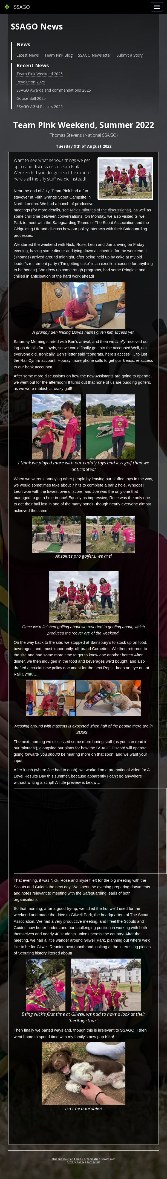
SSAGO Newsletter (94, 55)
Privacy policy (75, 1161)
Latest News (27, 55)
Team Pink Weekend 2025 (39, 73)
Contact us (93, 1161)
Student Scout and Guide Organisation (76, 1158)
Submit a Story (130, 55)
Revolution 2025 (30, 82)
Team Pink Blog (58, 55)
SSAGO (17, 7)
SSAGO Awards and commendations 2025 (53, 90)
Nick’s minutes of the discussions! (100, 210)
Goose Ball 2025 (31, 98)
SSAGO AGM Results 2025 (39, 106)
